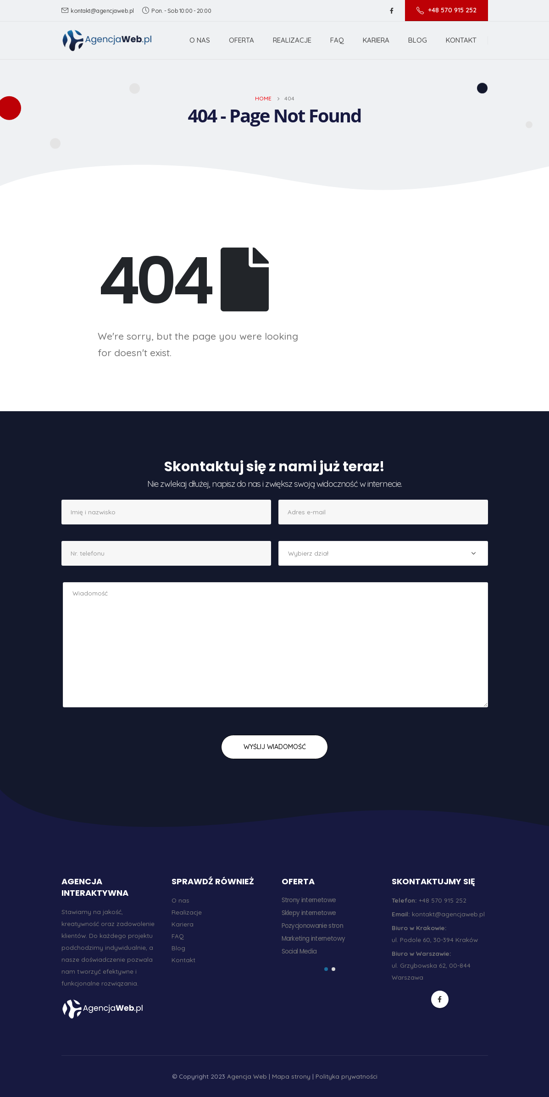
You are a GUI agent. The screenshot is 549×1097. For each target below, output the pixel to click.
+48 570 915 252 (446, 10)
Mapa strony (291, 1076)
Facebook (440, 999)
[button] (326, 969)
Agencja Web (247, 1076)
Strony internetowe (309, 900)
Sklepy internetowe (309, 913)
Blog (417, 40)
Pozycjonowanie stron (313, 925)
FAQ (337, 40)
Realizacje (292, 40)
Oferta (241, 40)
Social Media (299, 951)
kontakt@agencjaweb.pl (97, 10)
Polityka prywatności (346, 1076)
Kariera (376, 40)
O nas (199, 40)
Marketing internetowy (313, 938)
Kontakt (461, 40)
